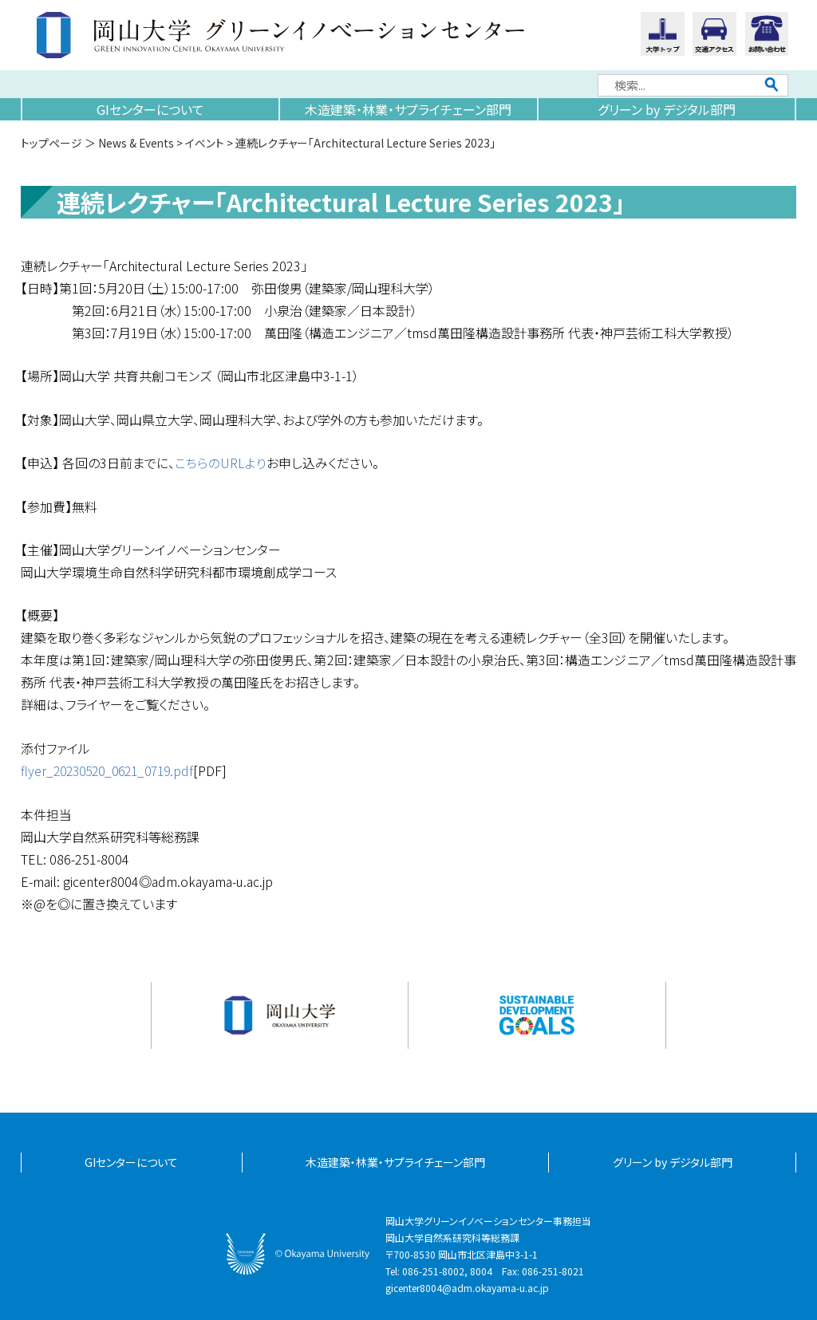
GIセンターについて (150, 109)
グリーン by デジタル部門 (667, 109)
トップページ (51, 143)
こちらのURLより (220, 462)
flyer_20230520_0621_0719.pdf (113, 769)
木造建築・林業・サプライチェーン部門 (408, 109)
